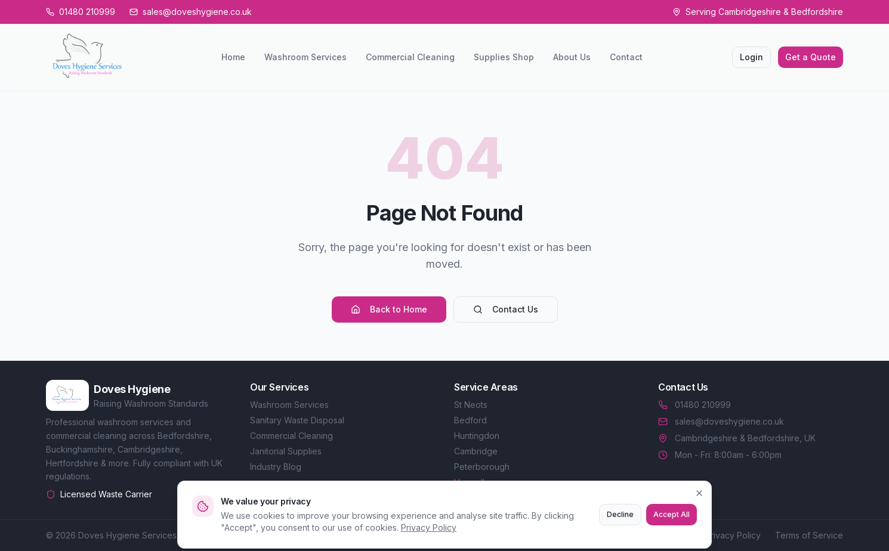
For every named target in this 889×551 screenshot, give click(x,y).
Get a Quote (810, 57)
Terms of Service (809, 535)
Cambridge (476, 451)
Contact (626, 57)
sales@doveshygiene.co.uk (721, 421)
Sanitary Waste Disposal (297, 420)
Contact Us (505, 309)
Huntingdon (476, 436)
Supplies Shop (504, 57)
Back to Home (389, 309)
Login (751, 57)
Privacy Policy (733, 535)
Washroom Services (305, 57)
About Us (572, 57)
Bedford (470, 420)
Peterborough (482, 467)
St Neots (470, 405)
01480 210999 (694, 405)
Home (233, 57)
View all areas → (487, 482)
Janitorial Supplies (286, 451)
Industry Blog (275, 467)
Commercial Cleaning (410, 57)
